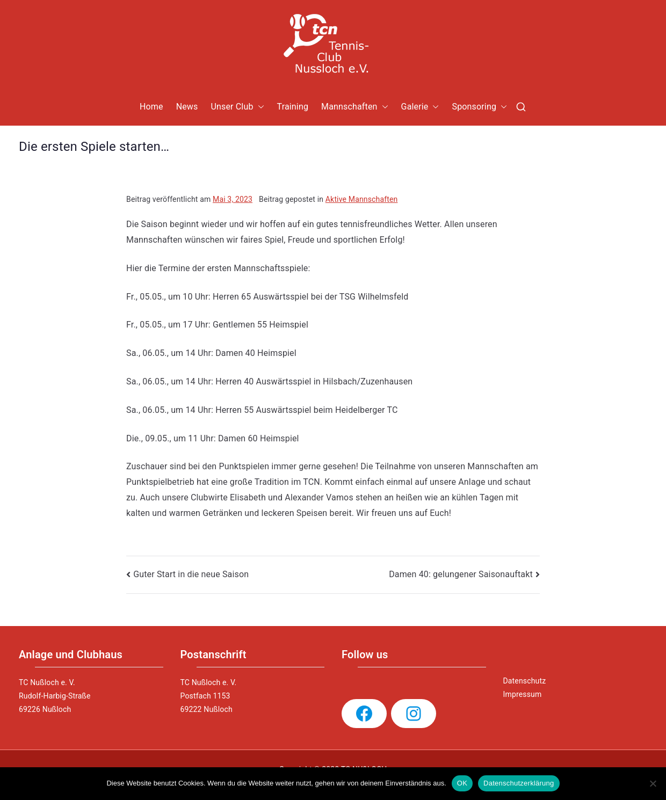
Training (293, 106)
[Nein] (652, 783)
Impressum (522, 694)
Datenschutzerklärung (518, 783)
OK (462, 783)
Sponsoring (479, 107)
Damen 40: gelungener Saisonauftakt (461, 574)
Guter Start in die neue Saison (191, 574)
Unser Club (237, 107)
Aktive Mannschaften (361, 199)
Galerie (420, 107)
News (187, 106)
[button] (259, 107)
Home (151, 106)
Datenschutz (524, 681)
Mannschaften (354, 107)
